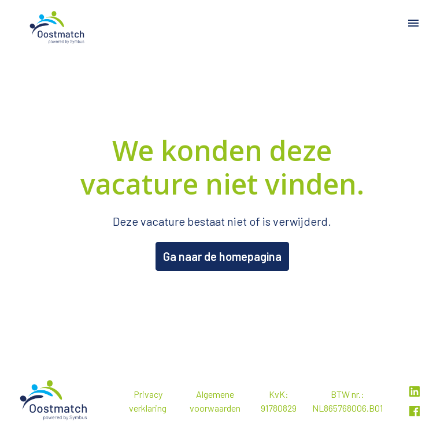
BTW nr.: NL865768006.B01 (347, 401)
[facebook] (414, 411)
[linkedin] (414, 391)
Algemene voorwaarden (215, 401)
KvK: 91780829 (279, 401)
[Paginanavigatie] (413, 23)
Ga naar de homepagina (222, 256)
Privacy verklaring (147, 401)
